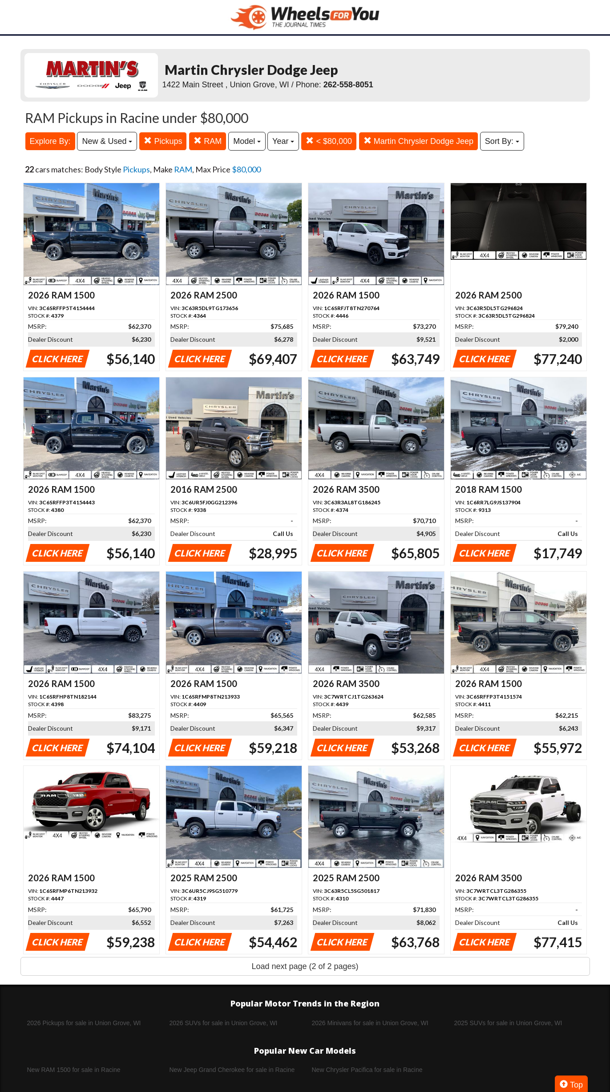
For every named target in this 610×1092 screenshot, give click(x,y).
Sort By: (502, 141)
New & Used (107, 141)
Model (247, 141)
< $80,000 (329, 141)
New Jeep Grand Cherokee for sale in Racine (232, 1069)
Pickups (163, 141)
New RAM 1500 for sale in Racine (74, 1069)
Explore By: (50, 141)
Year (283, 141)
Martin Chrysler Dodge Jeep (418, 141)
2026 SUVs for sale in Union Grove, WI (224, 1023)
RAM (208, 141)
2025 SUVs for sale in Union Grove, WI (508, 1023)
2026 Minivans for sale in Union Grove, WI (370, 1023)
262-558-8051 (348, 84)
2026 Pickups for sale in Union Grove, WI (84, 1023)
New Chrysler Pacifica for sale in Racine (367, 1069)
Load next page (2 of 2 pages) (304, 966)
